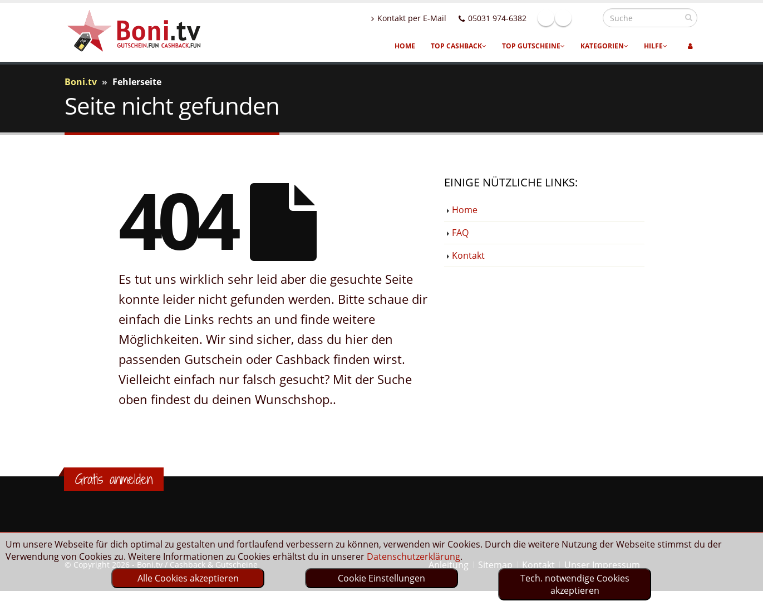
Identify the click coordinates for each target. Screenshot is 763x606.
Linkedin (587, 17)
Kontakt (468, 255)
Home (405, 46)
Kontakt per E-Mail (432, 18)
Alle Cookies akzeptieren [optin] (188, 578)
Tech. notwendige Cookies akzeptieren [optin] (574, 584)
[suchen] (688, 17)
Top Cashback (458, 46)
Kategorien (604, 46)
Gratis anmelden (113, 479)
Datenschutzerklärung (413, 556)
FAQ (460, 232)
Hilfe (655, 46)
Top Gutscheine (533, 46)
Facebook (570, 17)
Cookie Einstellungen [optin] (381, 578)
